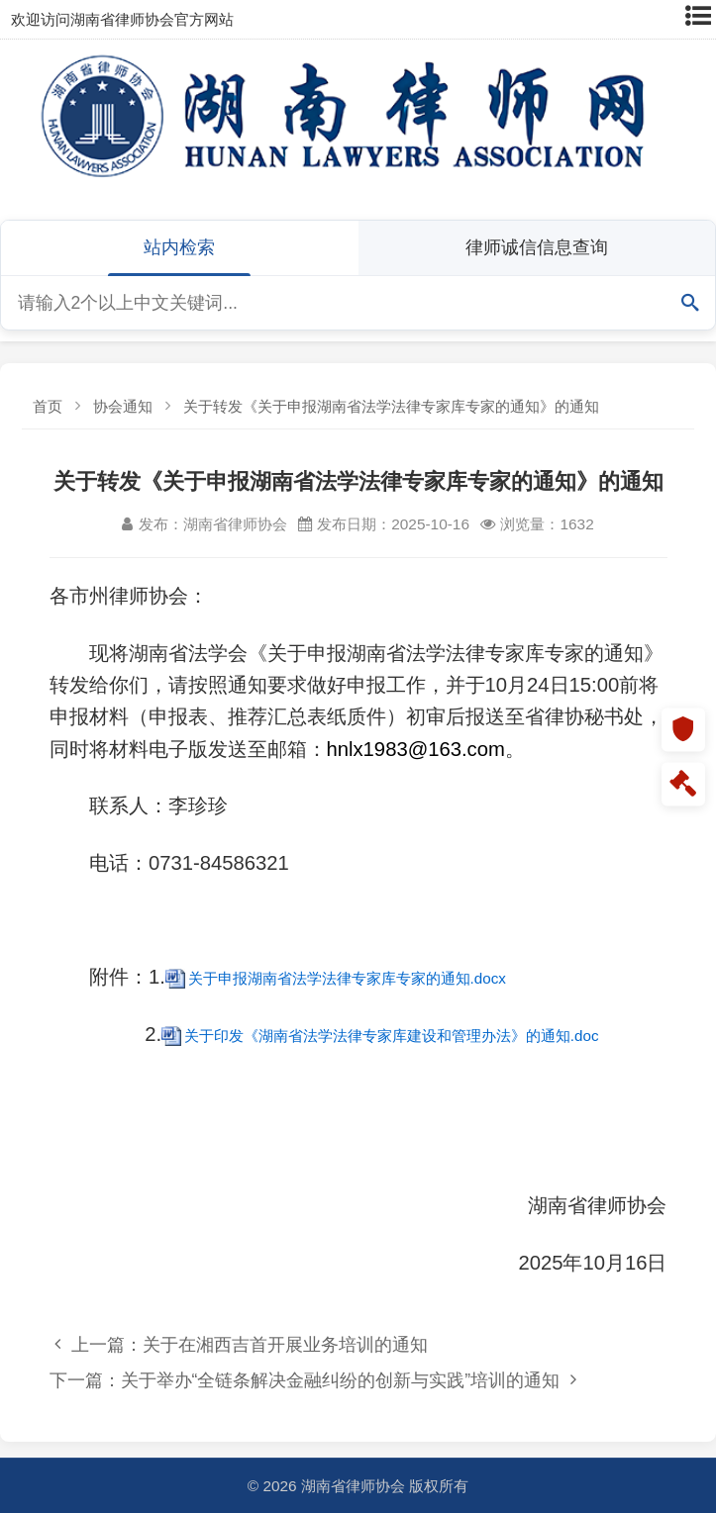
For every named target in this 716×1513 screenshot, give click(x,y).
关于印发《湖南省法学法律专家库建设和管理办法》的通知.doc (391, 1035)
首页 (47, 406)
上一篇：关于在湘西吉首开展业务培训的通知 (241, 1344)
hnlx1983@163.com (416, 749)
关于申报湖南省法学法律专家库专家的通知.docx (347, 978)
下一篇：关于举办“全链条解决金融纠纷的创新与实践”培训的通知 (313, 1380)
